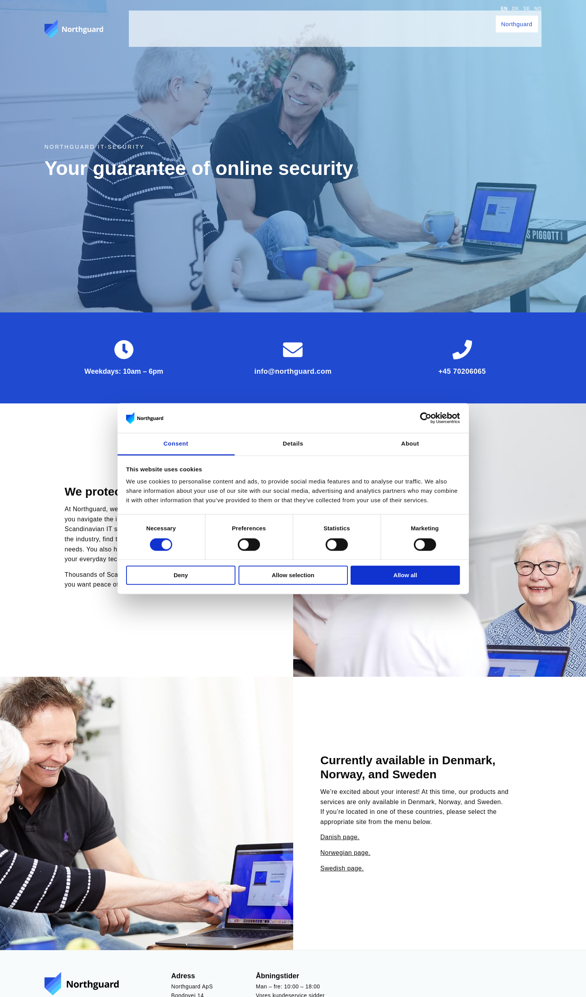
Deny (181, 575)
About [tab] (410, 444)
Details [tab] (293, 444)
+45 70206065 (462, 371)
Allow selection (293, 575)
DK (515, 8)
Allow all (405, 575)
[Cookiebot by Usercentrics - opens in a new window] (426, 418)
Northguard (520, 20)
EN (504, 8)
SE (526, 8)
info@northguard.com (292, 371)
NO (537, 8)
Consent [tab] (176, 444)
